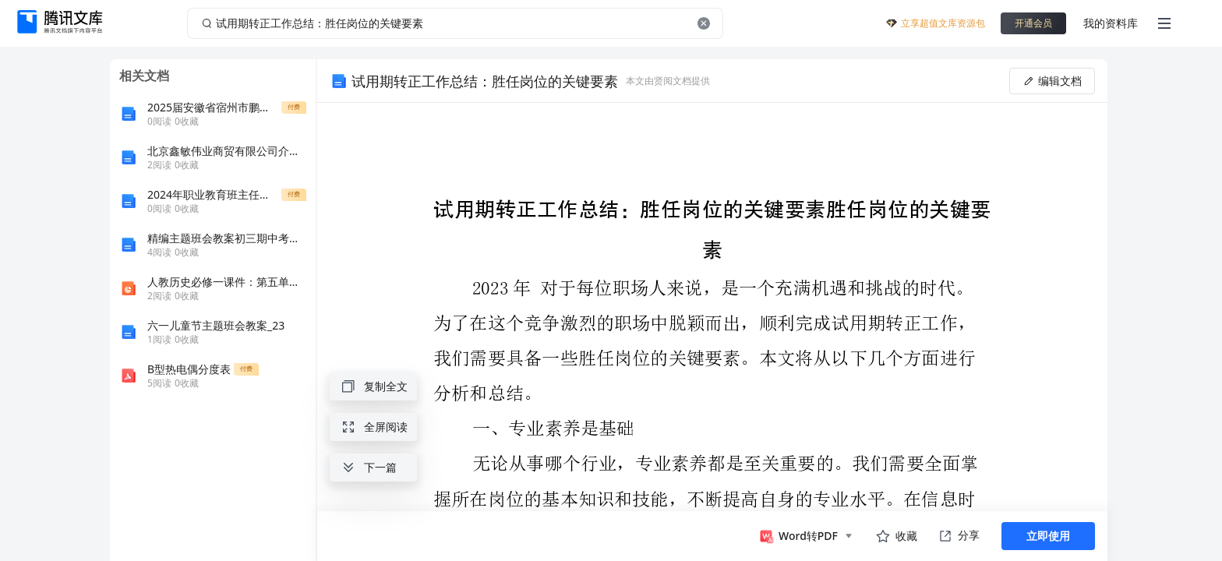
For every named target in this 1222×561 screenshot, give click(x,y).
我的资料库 (1110, 23)
